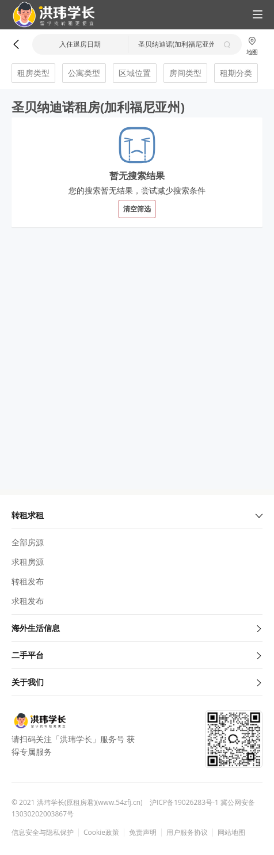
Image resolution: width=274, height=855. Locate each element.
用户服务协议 (187, 833)
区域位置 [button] (135, 72)
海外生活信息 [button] (137, 627)
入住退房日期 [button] (80, 44)
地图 (252, 46)
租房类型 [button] (33, 72)
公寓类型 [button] (84, 72)
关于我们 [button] (137, 682)
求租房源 (28, 561)
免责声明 (143, 833)
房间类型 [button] (185, 72)
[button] (49, 14)
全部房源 (28, 542)
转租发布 (28, 581)
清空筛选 (137, 209)
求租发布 (28, 600)
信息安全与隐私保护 (43, 833)
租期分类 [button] (236, 72)
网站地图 (231, 833)
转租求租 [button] (137, 515)
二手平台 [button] (137, 654)
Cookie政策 (101, 833)
